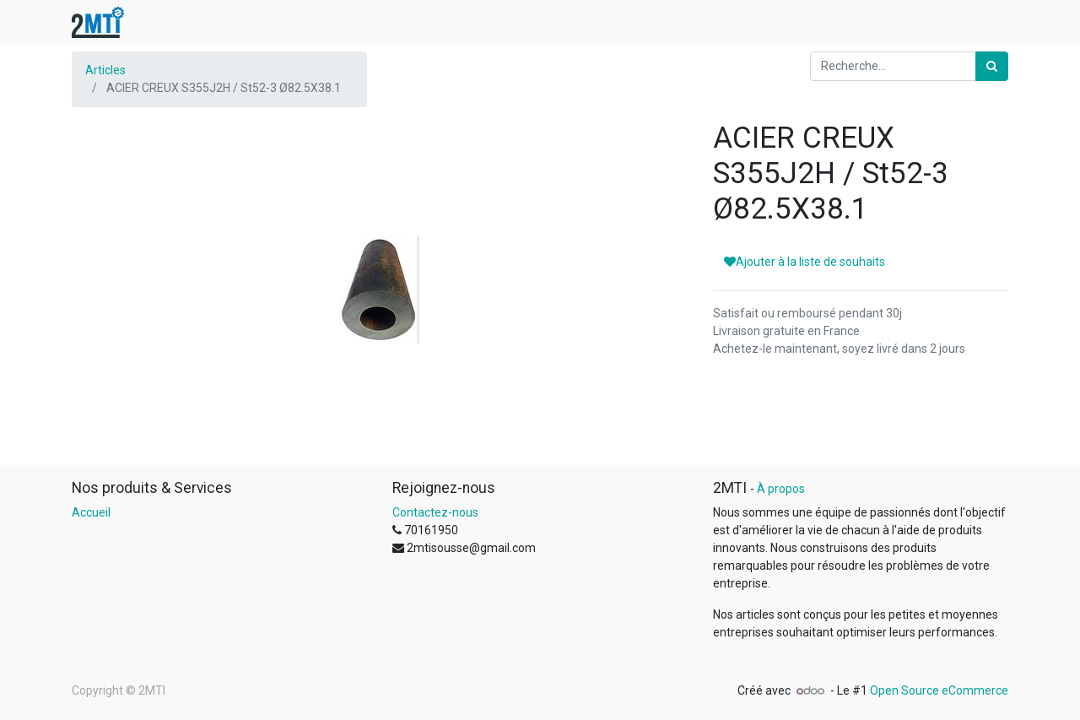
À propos (781, 488)
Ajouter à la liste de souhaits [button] (804, 261)
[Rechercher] (991, 66)
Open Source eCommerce (939, 690)
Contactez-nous (435, 512)
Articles (105, 70)
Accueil (91, 512)
